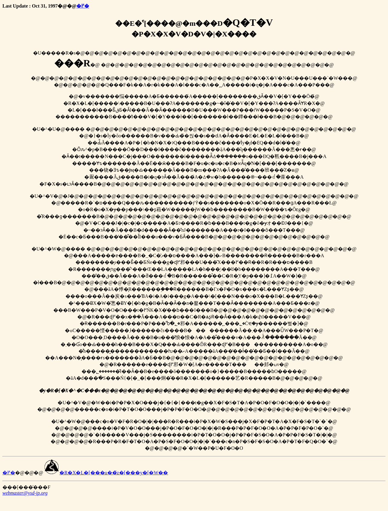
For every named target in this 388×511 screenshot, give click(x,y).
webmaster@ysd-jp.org (25, 493)
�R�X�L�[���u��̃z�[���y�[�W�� (106, 472)
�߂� (82, 5)
